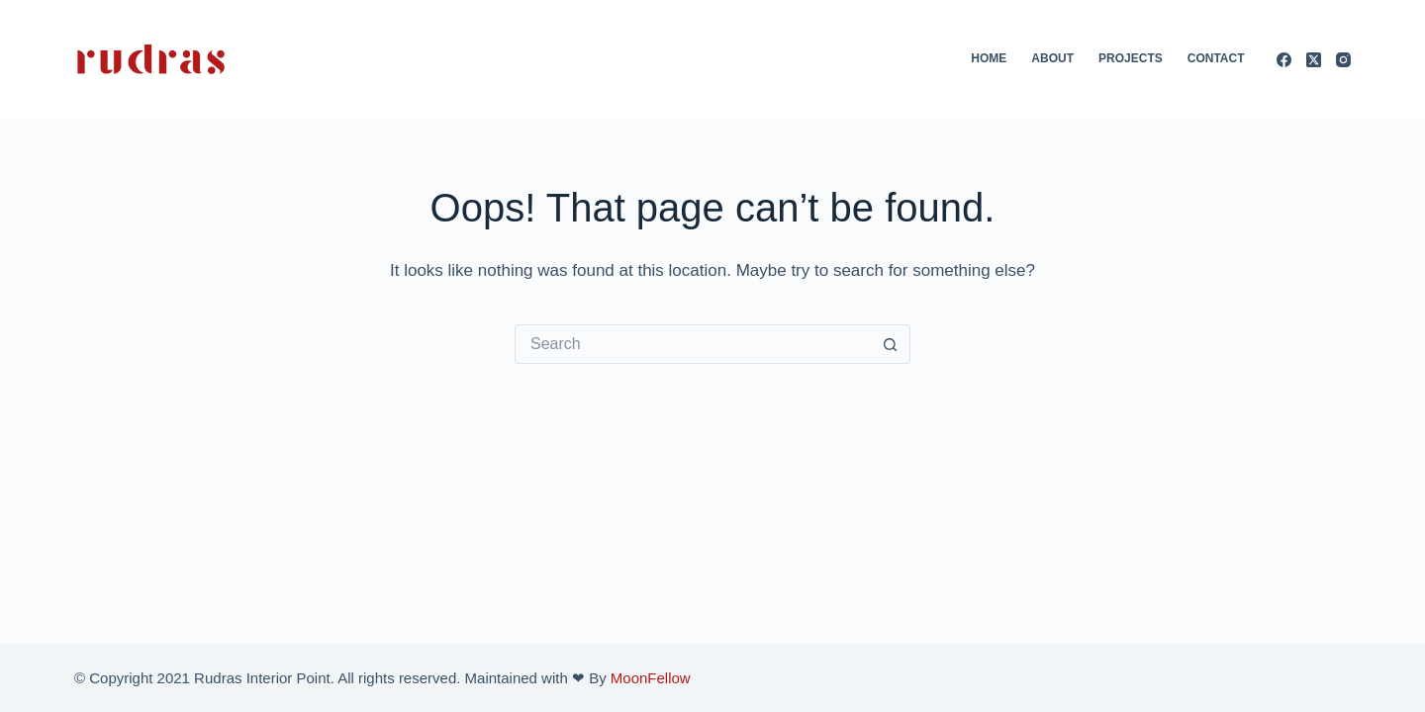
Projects (1130, 58)
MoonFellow (651, 677)
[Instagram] (1343, 59)
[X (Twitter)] (1313, 59)
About (1052, 58)
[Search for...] (693, 344)
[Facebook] (1284, 59)
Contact (1216, 58)
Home (988, 58)
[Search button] (890, 344)
